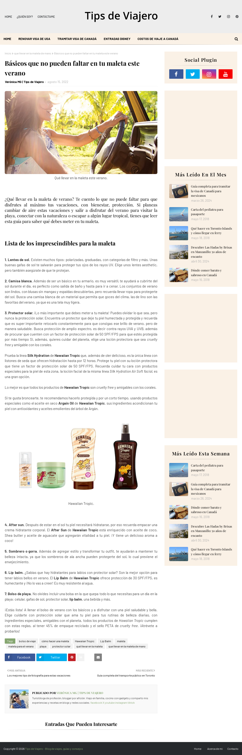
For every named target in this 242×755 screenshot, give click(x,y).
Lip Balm (105, 641)
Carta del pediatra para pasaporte (207, 211)
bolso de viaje (27, 641)
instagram (121, 702)
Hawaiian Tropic (84, 641)
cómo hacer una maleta (55, 641)
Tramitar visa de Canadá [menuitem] (77, 39)
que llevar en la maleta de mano (32, 53)
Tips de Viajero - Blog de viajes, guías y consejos (54, 748)
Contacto (232, 748)
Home (8, 16)
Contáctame (46, 16)
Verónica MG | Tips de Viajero (24, 82)
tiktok (131, 702)
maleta (121, 641)
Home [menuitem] (7, 39)
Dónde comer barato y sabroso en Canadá (206, 272)
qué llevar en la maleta (89, 646)
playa (43, 646)
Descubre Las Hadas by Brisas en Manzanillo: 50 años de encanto (211, 251)
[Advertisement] (201, 124)
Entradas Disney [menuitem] (117, 39)
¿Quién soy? (25, 16)
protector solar (61, 646)
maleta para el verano (21, 646)
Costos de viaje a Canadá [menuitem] (158, 39)
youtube (110, 702)
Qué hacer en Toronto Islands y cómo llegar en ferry (211, 230)
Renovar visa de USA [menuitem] (34, 39)
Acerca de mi (215, 748)
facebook (96, 702)
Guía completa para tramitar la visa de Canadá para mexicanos (210, 190)
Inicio (8, 53)
